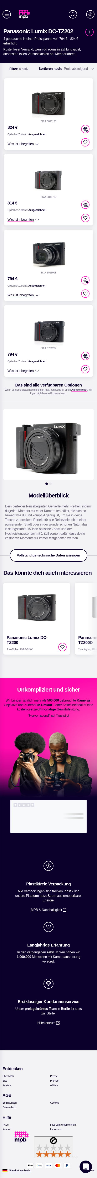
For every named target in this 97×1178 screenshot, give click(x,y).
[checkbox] (85, 142)
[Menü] (6, 14)
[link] (26, 14)
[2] (50, 484)
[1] (46, 484)
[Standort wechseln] (19, 1170)
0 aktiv (18, 68)
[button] (85, 129)
